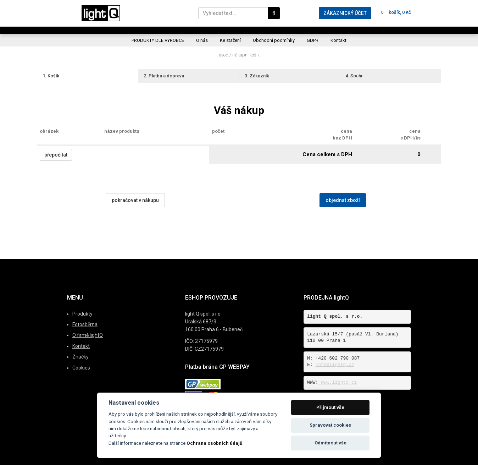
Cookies (81, 368)
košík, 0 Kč (394, 12)
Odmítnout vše (330, 442)
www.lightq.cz (337, 382)
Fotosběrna (85, 324)
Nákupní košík (246, 55)
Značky (80, 357)
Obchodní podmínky (274, 40)
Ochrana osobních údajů (215, 443)
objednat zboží (343, 200)
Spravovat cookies (330, 425)
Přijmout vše (330, 407)
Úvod (223, 55)
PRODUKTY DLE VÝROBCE (158, 40)
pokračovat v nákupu (135, 200)
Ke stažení (230, 40)
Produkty (82, 314)
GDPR (312, 40)
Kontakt (338, 40)
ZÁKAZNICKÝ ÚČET (345, 13)
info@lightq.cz (335, 364)
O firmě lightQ (87, 335)
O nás (202, 40)
